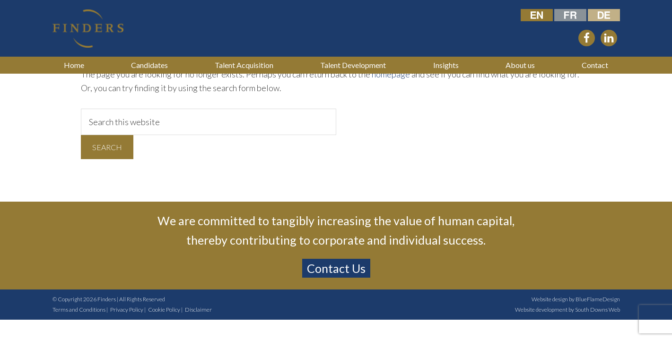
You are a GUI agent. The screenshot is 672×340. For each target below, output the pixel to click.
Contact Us (336, 268)
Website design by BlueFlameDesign (576, 299)
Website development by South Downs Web (567, 309)
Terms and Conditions (78, 309)
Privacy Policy (126, 309)
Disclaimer (198, 309)
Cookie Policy (164, 309)
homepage (391, 74)
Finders (106, 299)
